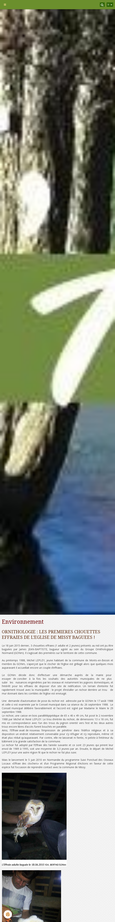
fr (108, 4)
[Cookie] (8, 914)
